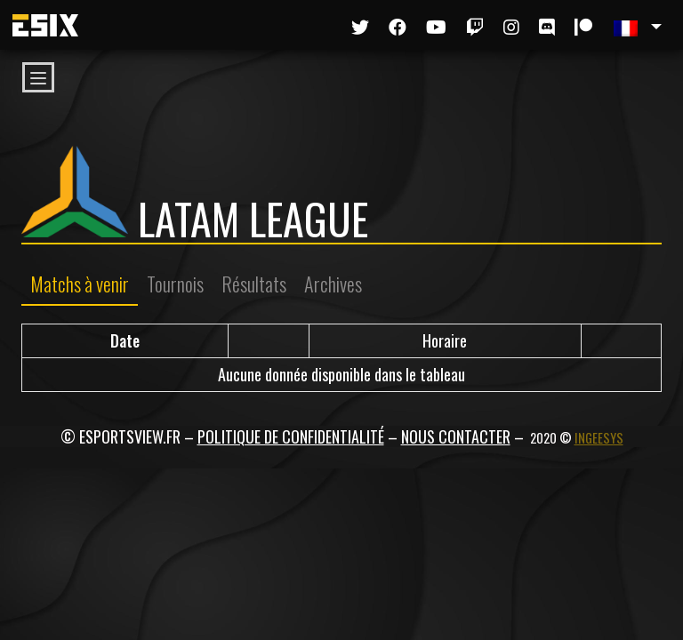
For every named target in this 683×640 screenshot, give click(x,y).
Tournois (175, 283)
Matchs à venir (79, 283)
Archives (333, 283)
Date (125, 340)
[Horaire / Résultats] (445, 341)
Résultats (253, 283)
